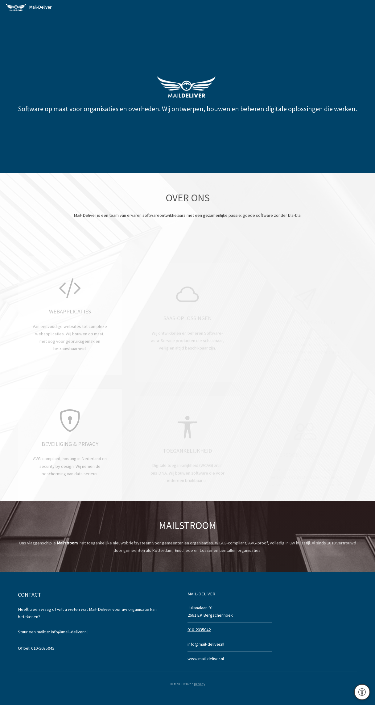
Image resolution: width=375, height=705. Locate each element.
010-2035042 (42, 648)
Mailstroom (67, 543)
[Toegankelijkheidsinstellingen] (362, 692)
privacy (199, 684)
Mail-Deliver (28, 7)
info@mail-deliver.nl (69, 632)
